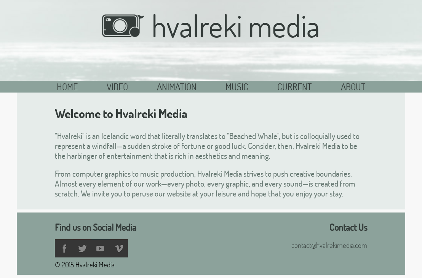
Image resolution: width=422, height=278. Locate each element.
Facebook (64, 248)
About (353, 87)
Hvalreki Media (211, 25)
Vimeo (119, 248)
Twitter (82, 248)
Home (67, 87)
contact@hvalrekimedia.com (329, 245)
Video (117, 87)
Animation (177, 87)
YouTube (100, 248)
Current (294, 87)
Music (236, 87)
